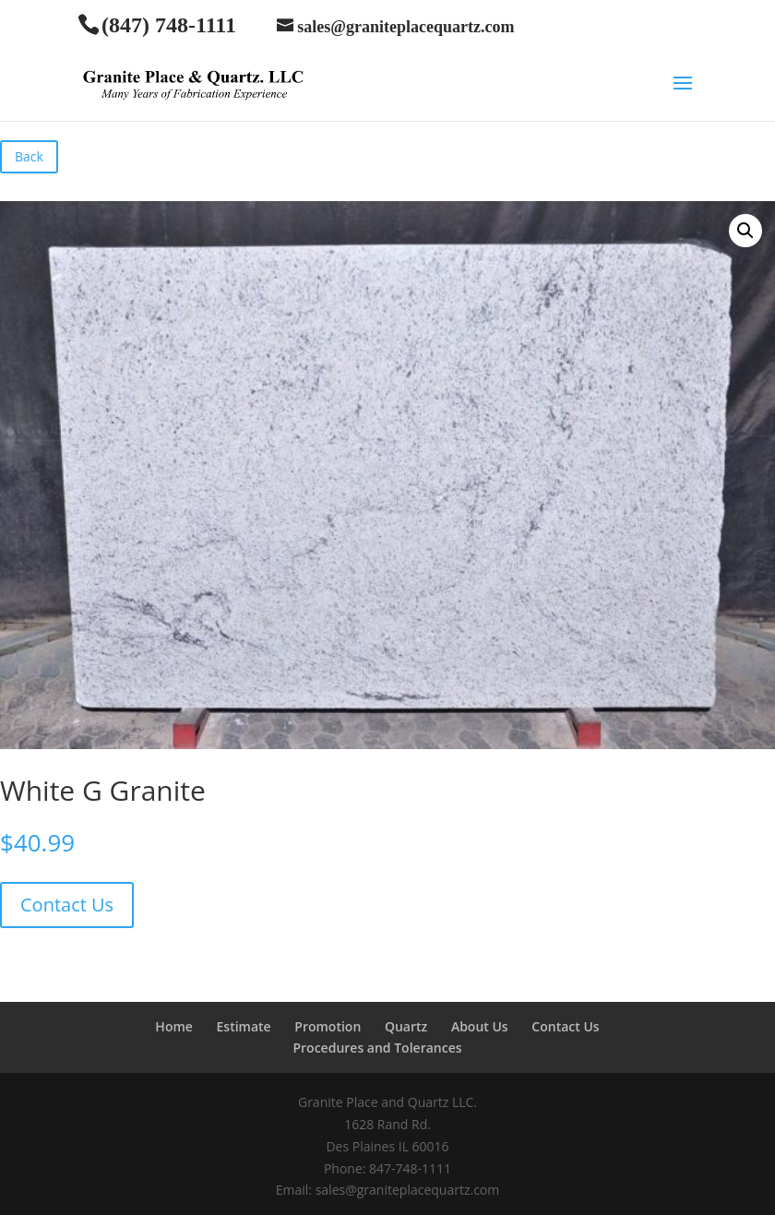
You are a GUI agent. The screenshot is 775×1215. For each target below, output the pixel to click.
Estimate (244, 1026)
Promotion (327, 1026)
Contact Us (66, 904)
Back (29, 156)
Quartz (406, 1026)
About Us (479, 1026)
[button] (745, 230)
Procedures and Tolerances (376, 1047)
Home (174, 1026)
